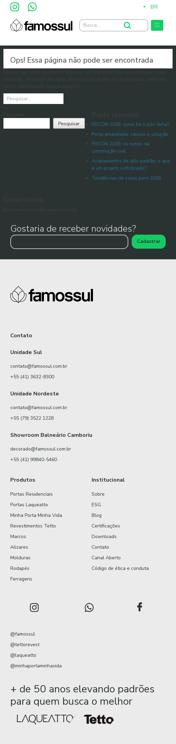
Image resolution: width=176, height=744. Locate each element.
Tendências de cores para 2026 (126, 178)
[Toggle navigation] (157, 25)
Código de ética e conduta (120, 568)
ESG (96, 504)
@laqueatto (23, 655)
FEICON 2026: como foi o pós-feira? (130, 124)
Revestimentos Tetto (33, 526)
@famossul (22, 634)
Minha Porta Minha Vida (36, 515)
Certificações (106, 526)
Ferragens (21, 579)
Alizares (19, 547)
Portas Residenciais (31, 494)
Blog (97, 515)
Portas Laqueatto (29, 504)
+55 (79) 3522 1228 (32, 418)
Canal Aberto (106, 557)
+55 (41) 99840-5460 (33, 459)
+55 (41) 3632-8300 (32, 377)
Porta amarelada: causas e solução (130, 134)
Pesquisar (14, 114)
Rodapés (20, 568)
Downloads (104, 536)
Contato (100, 547)
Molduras (20, 557)
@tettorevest (24, 644)
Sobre (98, 494)
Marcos (18, 536)
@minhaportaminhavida (36, 666)
